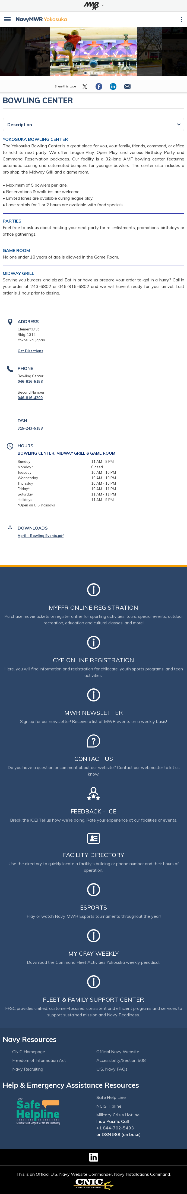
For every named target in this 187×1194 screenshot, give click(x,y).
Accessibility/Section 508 (121, 1060)
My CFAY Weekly (93, 953)
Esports (93, 907)
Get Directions (30, 351)
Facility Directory (93, 855)
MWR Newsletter (93, 712)
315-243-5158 (30, 428)
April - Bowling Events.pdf (41, 535)
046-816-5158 (30, 381)
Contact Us (93, 758)
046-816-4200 (30, 398)
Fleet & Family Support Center (93, 999)
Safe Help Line (111, 1097)
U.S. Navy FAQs (112, 1069)
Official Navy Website (117, 1051)
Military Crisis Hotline (118, 1114)
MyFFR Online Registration (93, 607)
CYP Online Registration (93, 660)
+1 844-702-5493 (115, 1128)
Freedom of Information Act (39, 1060)
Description (19, 124)
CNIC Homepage (28, 1051)
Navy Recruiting (27, 1069)
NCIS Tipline (108, 1106)
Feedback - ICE (93, 811)
